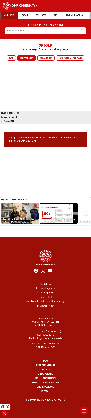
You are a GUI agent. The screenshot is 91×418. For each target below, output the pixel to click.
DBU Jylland (45, 374)
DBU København (45, 378)
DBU (45, 361)
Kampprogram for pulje (70, 58)
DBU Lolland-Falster (45, 382)
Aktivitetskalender (45, 306)
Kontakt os (45, 284)
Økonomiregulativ (45, 288)
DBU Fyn (45, 369)
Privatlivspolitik (45, 293)
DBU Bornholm (45, 365)
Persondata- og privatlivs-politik (45, 400)
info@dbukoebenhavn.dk (48, 338)
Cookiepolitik (45, 297)
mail (10, 141)
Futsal (45, 391)
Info (11, 58)
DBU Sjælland (45, 387)
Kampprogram (27, 58)
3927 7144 (31, 141)
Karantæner (46, 58)
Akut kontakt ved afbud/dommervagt (45, 301)
